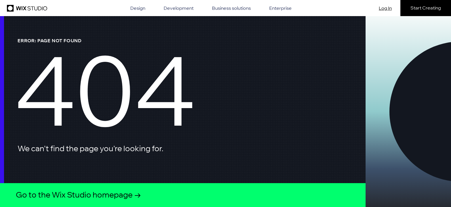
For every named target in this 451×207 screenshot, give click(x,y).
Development (179, 8)
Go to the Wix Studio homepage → (78, 195)
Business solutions (231, 8)
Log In (385, 8)
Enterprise (280, 8)
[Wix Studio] (26, 8)
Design (137, 8)
